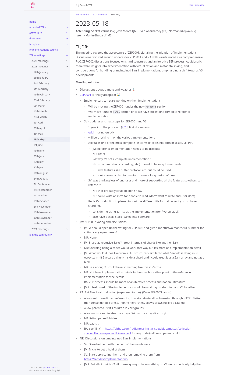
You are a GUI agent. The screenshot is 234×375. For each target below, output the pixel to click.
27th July (39, 167)
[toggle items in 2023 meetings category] (67, 66)
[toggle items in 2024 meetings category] (67, 229)
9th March (39, 105)
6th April (38, 122)
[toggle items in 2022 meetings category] (67, 61)
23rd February (42, 100)
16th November (43, 212)
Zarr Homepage (196, 5)
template (34, 44)
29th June (39, 156)
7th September (42, 184)
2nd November (42, 206)
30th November (43, 217)
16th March (40, 111)
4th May (38, 133)
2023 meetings (39, 66)
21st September (43, 189)
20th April (39, 128)
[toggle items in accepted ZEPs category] (67, 27)
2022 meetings (39, 61)
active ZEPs (35, 33)
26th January (41, 77)
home (32, 21)
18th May (39, 139)
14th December (42, 223)
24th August (41, 178)
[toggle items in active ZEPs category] (67, 33)
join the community (40, 234)
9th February (41, 89)
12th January (41, 72)
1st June (38, 145)
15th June (39, 150)
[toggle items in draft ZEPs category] (67, 38)
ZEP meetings (37, 55)
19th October (41, 201)
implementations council (43, 49)
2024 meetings (39, 229)
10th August (41, 173)
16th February (42, 94)
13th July (39, 161)
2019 (125, 127)
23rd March (40, 117)
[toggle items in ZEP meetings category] (67, 55)
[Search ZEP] (117, 5)
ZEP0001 (85, 95)
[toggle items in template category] (67, 44)
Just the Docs (49, 367)
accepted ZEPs (37, 27)
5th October (40, 195)
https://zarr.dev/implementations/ (106, 359)
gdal (91, 132)
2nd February (41, 83)
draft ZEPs (35, 38)
